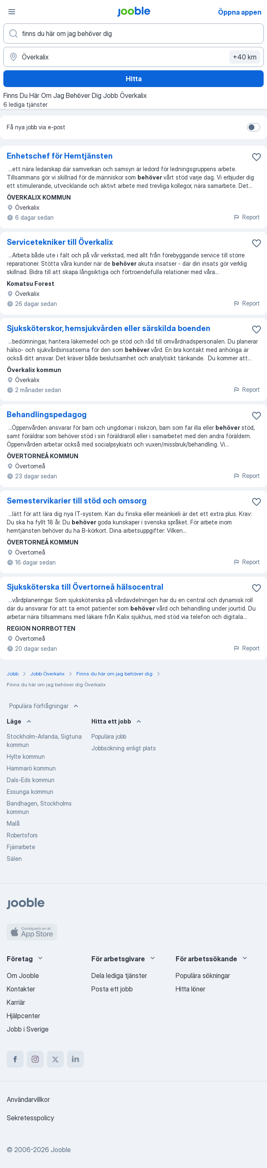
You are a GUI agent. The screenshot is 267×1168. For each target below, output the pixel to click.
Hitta (134, 78)
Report (246, 217)
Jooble (61, 1149)
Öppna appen (240, 12)
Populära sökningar (203, 975)
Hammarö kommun (31, 768)
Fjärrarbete (21, 846)
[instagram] (35, 1059)
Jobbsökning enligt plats (123, 748)
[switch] (253, 127)
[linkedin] (75, 1059)
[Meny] (11, 11)
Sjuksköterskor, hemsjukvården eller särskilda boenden (108, 328)
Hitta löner (190, 989)
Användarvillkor (28, 1099)
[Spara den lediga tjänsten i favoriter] (256, 157)
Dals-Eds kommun (30, 779)
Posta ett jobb (112, 989)
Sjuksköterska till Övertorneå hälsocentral (85, 587)
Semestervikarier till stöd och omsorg (77, 500)
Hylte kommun (26, 756)
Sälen (14, 858)
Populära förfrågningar (44, 706)
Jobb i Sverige (28, 1029)
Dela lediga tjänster (119, 975)
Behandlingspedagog (47, 414)
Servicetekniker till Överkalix (60, 242)
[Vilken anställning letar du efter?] (133, 33)
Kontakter (21, 989)
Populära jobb (108, 736)
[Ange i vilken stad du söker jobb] (133, 57)
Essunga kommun (30, 791)
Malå (13, 823)
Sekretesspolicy (30, 1118)
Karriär (16, 1002)
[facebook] (15, 1059)
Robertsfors (22, 835)
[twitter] (55, 1059)
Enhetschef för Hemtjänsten (60, 155)
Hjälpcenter (23, 1015)
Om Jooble (23, 975)
